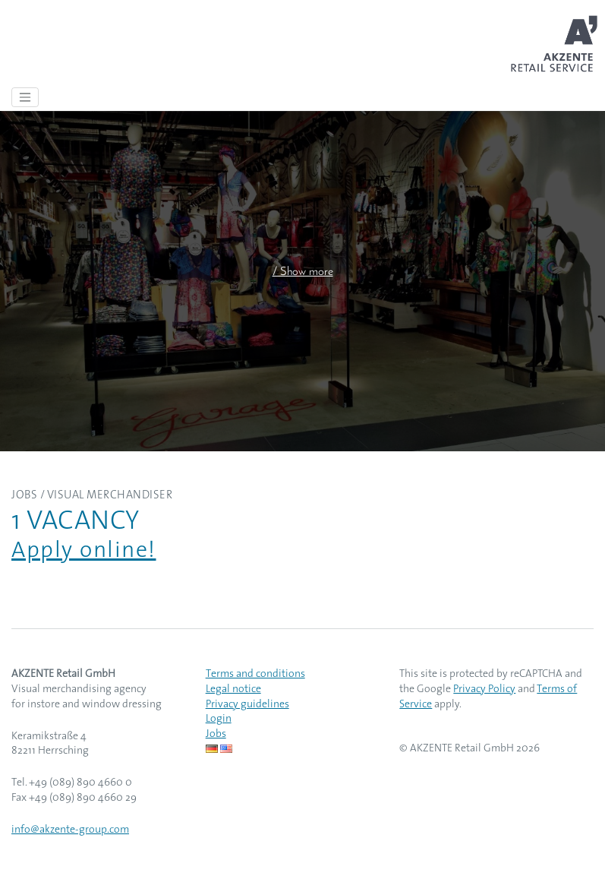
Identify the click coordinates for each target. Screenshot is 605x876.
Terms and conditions (255, 674)
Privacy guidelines (247, 704)
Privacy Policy (484, 689)
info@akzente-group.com (70, 830)
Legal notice (233, 689)
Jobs (216, 734)
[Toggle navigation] (25, 97)
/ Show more (303, 272)
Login (219, 719)
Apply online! (83, 551)
